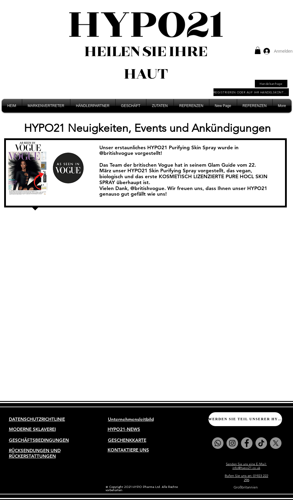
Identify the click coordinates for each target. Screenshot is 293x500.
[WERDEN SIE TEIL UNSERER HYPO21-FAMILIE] (245, 419)
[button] (258, 50)
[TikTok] (261, 443)
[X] (275, 443)
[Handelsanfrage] (271, 83)
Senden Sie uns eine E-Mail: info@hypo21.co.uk (246, 466)
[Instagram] (232, 443)
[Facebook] (246, 443)
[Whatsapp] (218, 443)
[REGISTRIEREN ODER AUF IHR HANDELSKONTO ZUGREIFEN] (251, 92)
